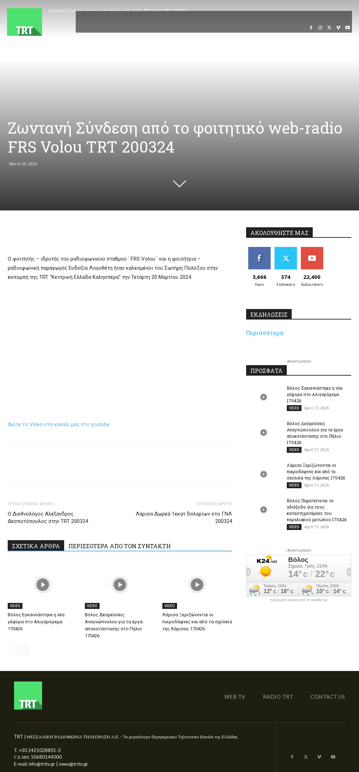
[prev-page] (12, 649)
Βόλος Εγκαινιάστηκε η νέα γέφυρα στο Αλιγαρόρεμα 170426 (36, 621)
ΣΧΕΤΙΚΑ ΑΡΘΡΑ (36, 546)
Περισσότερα (265, 333)
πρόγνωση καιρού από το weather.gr (298, 600)
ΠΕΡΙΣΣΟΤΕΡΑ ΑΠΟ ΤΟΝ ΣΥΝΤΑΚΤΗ (119, 546)
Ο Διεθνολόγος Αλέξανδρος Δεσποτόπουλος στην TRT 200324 (48, 517)
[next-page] (23, 649)
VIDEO (15, 605)
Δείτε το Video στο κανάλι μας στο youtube (59, 424)
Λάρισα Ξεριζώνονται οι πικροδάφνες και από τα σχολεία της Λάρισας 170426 (197, 621)
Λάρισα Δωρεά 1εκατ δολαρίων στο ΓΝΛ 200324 (184, 517)
